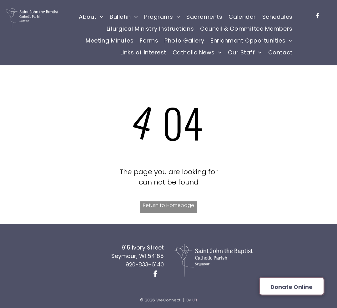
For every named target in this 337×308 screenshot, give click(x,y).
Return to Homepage (168, 205)
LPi (194, 300)
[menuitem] (91, 17)
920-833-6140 (145, 264)
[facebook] (318, 16)
